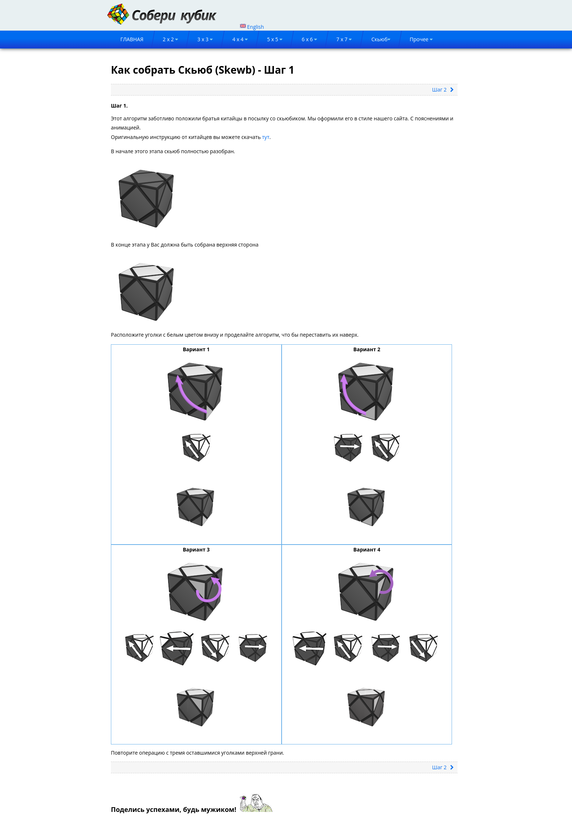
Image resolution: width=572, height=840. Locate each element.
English (252, 26)
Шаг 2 (443, 89)
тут (265, 136)
